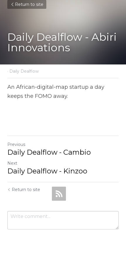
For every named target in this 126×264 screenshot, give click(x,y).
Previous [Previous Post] (16, 144)
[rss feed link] (59, 194)
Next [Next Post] (12, 163)
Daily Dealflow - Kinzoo (47, 171)
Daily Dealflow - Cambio (49, 152)
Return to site (26, 4)
